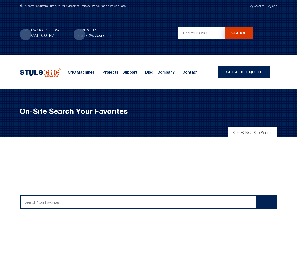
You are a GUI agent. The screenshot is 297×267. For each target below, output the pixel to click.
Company (165, 72)
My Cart (272, 6)
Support (129, 72)
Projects (110, 72)
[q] (139, 202)
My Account (256, 6)
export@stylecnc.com (95, 35)
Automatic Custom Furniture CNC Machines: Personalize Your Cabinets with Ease (75, 6)
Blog (149, 72)
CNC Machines (81, 72)
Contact (190, 72)
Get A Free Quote (244, 72)
